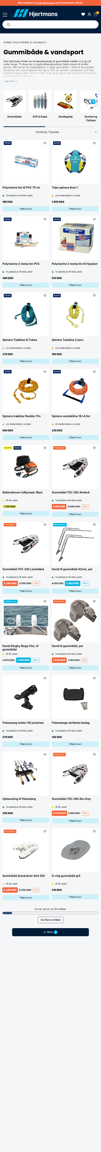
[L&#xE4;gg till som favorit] (45, 143)
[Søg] (8, 24)
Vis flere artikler (50, 920)
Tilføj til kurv (25, 209)
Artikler (8, 42)
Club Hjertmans (45, 2)
